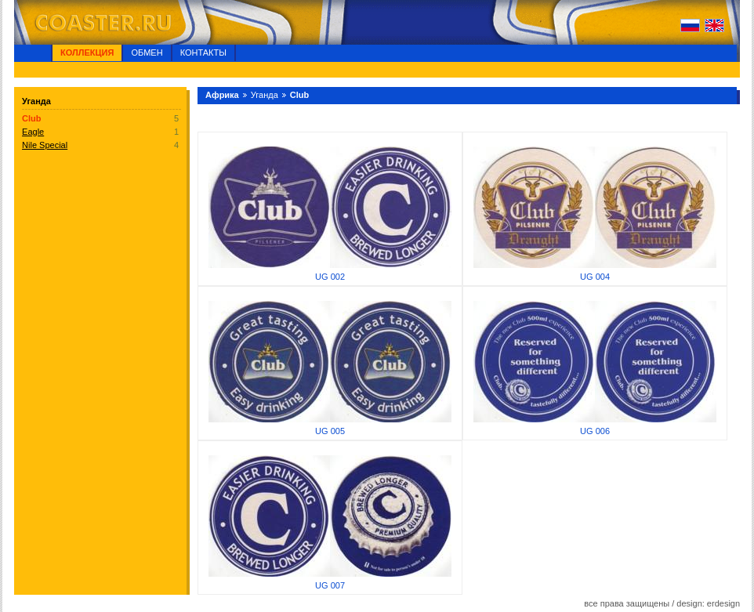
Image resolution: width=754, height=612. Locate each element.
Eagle (33, 131)
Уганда (264, 95)
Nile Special (44, 145)
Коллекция (87, 52)
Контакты (203, 52)
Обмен (146, 52)
